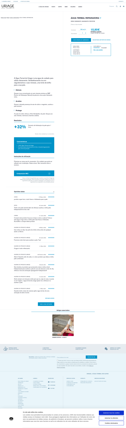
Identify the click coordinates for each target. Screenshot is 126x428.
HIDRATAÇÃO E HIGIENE (23, 388)
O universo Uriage (6, 1)
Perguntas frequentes (85, 382)
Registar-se (91, 357)
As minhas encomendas (72, 382)
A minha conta (69, 381)
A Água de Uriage (44, 6)
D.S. (19, 394)
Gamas (80, 6)
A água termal (36, 382)
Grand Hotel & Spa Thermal (39, 385)
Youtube (51, 388)
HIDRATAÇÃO (20, 382)
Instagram (51, 385)
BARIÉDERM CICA (21, 387)
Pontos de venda (25, 1)
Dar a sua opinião (46, 304)
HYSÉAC (19, 390)
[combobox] (113, 7)
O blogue (15, 1)
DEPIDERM (20, 399)
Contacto (121, 1)
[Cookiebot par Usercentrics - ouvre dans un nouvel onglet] (11, 424)
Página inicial (3, 17)
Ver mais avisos (49, 298)
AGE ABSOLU (20, 400)
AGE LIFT (19, 384)
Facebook (51, 382)
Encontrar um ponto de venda (101, 40)
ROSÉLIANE (20, 396)
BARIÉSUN (20, 393)
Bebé (66, 6)
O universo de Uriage (38, 381)
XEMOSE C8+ (21, 385)
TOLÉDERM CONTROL (22, 397)
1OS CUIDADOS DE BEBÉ (23, 391)
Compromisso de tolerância (40, 387)
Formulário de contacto (86, 381)
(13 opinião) (104, 47)
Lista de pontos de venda (100, 381)
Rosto (53, 6)
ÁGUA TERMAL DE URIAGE (23, 381)
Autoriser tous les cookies (111, 406)
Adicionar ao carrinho (81, 40)
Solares (73, 6)
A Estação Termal (37, 384)
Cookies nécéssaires (111, 417)
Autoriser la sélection (111, 411)
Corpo (60, 6)
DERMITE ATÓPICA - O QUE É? (59, 337)
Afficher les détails (96, 424)
